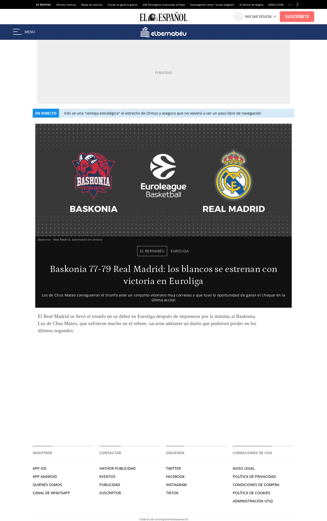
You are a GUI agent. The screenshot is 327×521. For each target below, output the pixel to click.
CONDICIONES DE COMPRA (256, 484)
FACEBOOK (175, 476)
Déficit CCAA (275, 4)
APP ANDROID (45, 476)
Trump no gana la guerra (123, 4)
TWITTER (173, 468)
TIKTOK (172, 492)
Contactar (110, 452)
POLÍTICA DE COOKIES (251, 492)
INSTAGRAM (176, 484)
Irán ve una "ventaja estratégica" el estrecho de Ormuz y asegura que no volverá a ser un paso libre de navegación (162, 113)
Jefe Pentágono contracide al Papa (164, 4)
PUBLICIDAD (109, 484)
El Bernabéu (152, 251)
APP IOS (39, 468)
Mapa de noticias (91, 4)
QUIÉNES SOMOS (47, 484)
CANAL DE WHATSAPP (51, 492)
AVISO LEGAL (244, 468)
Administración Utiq (253, 501)
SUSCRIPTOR (110, 492)
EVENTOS (107, 476)
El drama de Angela (251, 4)
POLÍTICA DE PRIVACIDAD (254, 476)
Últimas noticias (66, 4)
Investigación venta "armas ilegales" (212, 4)
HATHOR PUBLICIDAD (117, 468)
